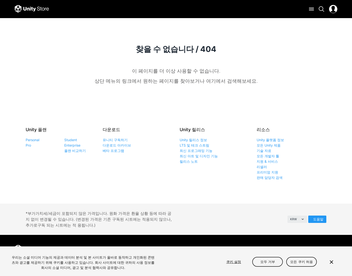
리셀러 (262, 167)
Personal (32, 140)
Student (70, 140)
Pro (28, 145)
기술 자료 (264, 151)
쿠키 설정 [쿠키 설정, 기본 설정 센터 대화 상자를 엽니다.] (233, 262)
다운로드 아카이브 (117, 145)
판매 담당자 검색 (270, 177)
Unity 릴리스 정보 (193, 140)
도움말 (318, 219)
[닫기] (331, 262)
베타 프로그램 (113, 151)
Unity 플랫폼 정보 (270, 140)
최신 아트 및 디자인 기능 (199, 156)
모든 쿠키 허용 (301, 262)
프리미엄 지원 (267, 172)
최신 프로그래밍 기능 (196, 151)
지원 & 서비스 (267, 161)
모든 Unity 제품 (269, 145)
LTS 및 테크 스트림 (194, 145)
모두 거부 (267, 262)
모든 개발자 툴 (268, 156)
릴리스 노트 (189, 161)
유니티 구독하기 (115, 140)
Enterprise (72, 145)
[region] (176, 261)
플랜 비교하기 (75, 151)
